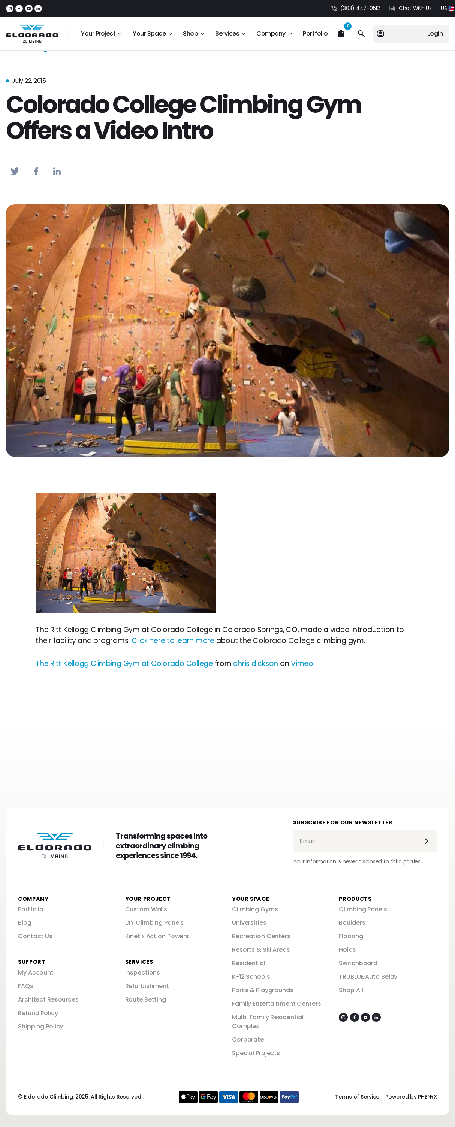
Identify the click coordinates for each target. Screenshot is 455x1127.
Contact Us (35, 936)
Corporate (248, 1039)
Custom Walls (146, 909)
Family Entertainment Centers (276, 1003)
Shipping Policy (40, 1026)
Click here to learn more (173, 641)
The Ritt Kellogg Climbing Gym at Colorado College (124, 663)
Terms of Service (357, 1096)
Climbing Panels (363, 909)
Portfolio (315, 33)
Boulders (352, 922)
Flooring (351, 936)
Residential (248, 963)
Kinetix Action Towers (157, 936)
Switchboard (358, 963)
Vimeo (302, 663)
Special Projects (256, 1053)
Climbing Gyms (255, 909)
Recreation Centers (261, 936)
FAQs (25, 986)
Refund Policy (38, 1013)
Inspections (142, 972)
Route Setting (145, 999)
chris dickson (255, 663)
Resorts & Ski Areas (261, 949)
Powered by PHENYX (411, 1096)
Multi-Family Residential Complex (268, 1021)
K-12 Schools (251, 976)
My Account (36, 972)
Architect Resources (48, 999)
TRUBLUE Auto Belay (368, 976)
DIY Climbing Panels (154, 922)
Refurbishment (147, 986)
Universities (249, 922)
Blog (24, 922)
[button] (448, 8)
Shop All (351, 990)
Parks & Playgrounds (262, 990)
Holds (347, 949)
